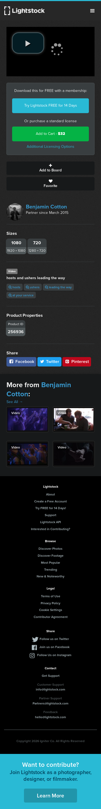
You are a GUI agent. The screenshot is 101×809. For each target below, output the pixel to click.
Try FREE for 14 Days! (50, 508)
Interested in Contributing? (50, 529)
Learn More (50, 795)
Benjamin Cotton (46, 207)
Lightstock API (50, 522)
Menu (92, 10)
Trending (50, 569)
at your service (21, 295)
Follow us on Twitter (54, 639)
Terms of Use (50, 596)
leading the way (58, 287)
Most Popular (50, 562)
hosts (14, 287)
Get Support (51, 675)
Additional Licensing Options (50, 146)
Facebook (21, 361)
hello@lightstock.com (50, 717)
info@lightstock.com (50, 689)
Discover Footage (51, 555)
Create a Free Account (50, 501)
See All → (14, 402)
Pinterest (77, 361)
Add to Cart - (50, 133)
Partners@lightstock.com (50, 703)
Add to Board (50, 168)
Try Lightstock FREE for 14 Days (50, 105)
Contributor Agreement (51, 616)
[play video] (28, 43)
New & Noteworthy (50, 576)
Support (50, 515)
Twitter (50, 361)
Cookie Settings (50, 609)
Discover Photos (50, 548)
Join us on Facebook (54, 647)
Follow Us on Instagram (54, 655)
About (50, 494)
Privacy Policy (50, 603)
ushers (33, 287)
